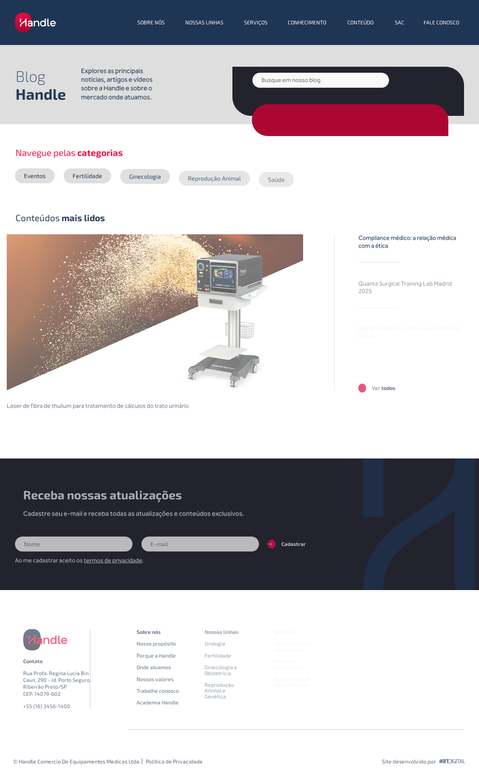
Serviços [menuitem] (256, 22)
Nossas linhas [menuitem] (204, 22)
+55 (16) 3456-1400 (58, 706)
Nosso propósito (167, 643)
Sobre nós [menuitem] (151, 22)
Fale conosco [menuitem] (441, 22)
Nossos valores (166, 679)
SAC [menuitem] (399, 22)
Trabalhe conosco (169, 691)
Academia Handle (169, 702)
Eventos (35, 176)
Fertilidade (87, 176)
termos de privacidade (113, 566)
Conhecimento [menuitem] (307, 22)
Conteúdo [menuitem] (360, 22)
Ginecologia (145, 177)
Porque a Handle (167, 655)
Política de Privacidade (174, 761)
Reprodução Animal (214, 181)
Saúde (276, 186)
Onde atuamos (165, 667)
